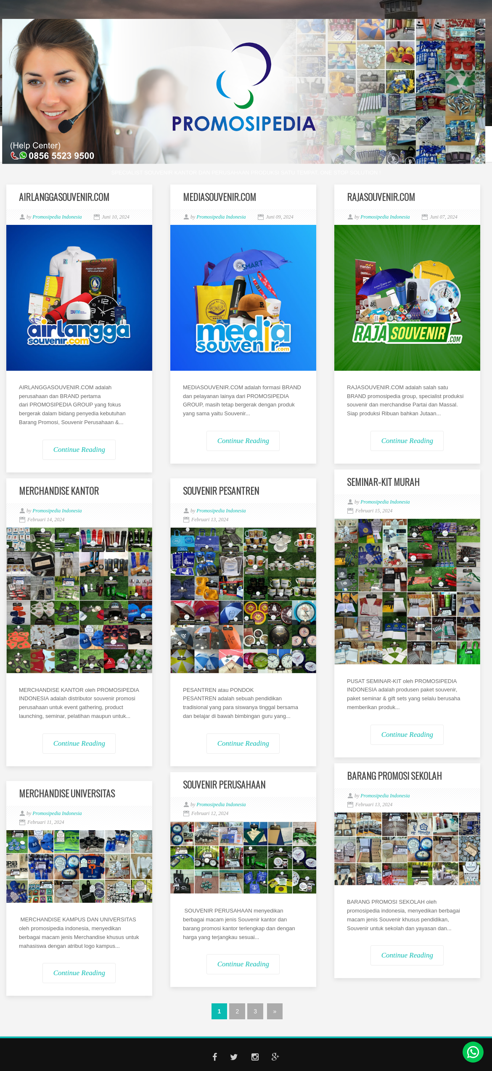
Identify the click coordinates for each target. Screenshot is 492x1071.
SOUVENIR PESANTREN (221, 490)
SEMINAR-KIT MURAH (383, 481)
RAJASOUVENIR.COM (381, 196)
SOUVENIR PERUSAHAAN (224, 784)
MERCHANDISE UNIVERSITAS (67, 793)
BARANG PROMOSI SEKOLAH (394, 775)
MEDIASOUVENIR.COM (219, 196)
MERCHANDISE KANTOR (59, 490)
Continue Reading (79, 450)
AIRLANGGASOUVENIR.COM (64, 196)
